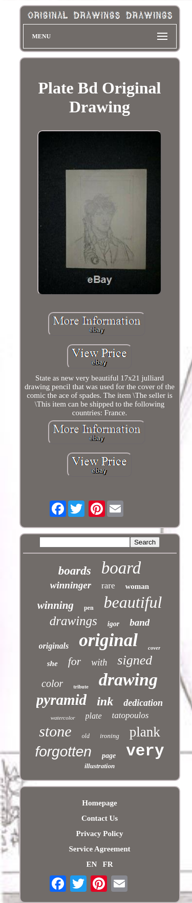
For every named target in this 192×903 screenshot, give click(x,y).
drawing (128, 679)
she (52, 663)
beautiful (133, 602)
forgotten (63, 751)
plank (145, 732)
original (108, 640)
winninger (70, 585)
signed (134, 660)
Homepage (99, 803)
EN (91, 864)
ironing (109, 736)
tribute (80, 687)
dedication (143, 703)
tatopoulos (130, 715)
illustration (99, 766)
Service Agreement (99, 849)
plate (94, 715)
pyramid (61, 700)
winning (55, 605)
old (86, 736)
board (121, 568)
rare (108, 585)
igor (113, 624)
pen (89, 607)
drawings (73, 621)
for (74, 661)
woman (137, 586)
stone (55, 731)
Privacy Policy (99, 833)
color (52, 683)
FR (108, 864)
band (140, 622)
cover (154, 648)
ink (105, 701)
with (99, 662)
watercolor (63, 718)
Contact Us (99, 818)
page (109, 755)
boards (74, 570)
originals (54, 645)
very (145, 751)
